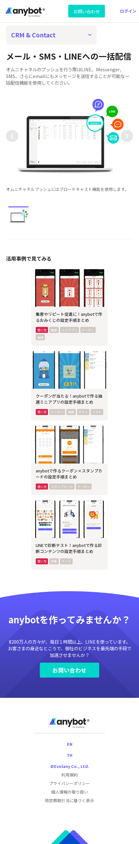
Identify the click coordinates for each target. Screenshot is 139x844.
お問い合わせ (86, 11)
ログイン (128, 11)
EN (69, 744)
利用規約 (69, 775)
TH (69, 755)
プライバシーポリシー (69, 783)
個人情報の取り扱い (69, 792)
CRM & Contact (33, 34)
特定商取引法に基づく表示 (69, 800)
